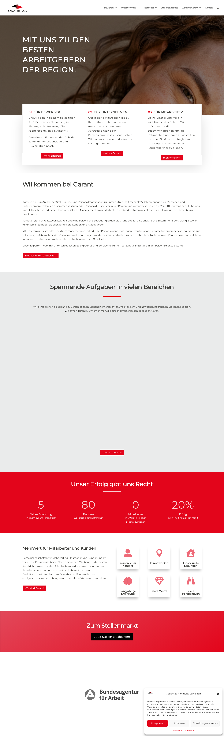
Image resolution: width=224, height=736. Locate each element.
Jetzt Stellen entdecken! (112, 637)
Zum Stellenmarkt (112, 625)
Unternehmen (128, 8)
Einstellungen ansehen (205, 723)
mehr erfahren (52, 155)
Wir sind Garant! (34, 588)
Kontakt (209, 8)
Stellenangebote (169, 8)
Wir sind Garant (190, 8)
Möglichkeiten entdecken (40, 255)
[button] (218, 693)
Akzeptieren (157, 723)
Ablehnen (179, 723)
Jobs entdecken (112, 452)
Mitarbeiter (148, 8)
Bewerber (109, 8)
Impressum (190, 730)
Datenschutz (177, 730)
